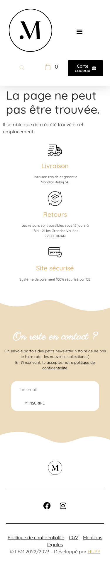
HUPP (94, 551)
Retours (55, 214)
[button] (79, 31)
